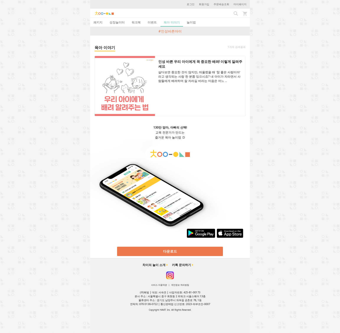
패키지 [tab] (98, 22)
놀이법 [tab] (191, 22)
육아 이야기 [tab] (172, 22)
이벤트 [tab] (152, 22)
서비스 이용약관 (159, 284)
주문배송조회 (221, 4)
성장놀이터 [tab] (117, 22)
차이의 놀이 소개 (153, 265)
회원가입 (204, 4)
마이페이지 (240, 4)
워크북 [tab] (136, 22)
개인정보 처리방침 (180, 284)
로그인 (191, 4)
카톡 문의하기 (181, 265)
